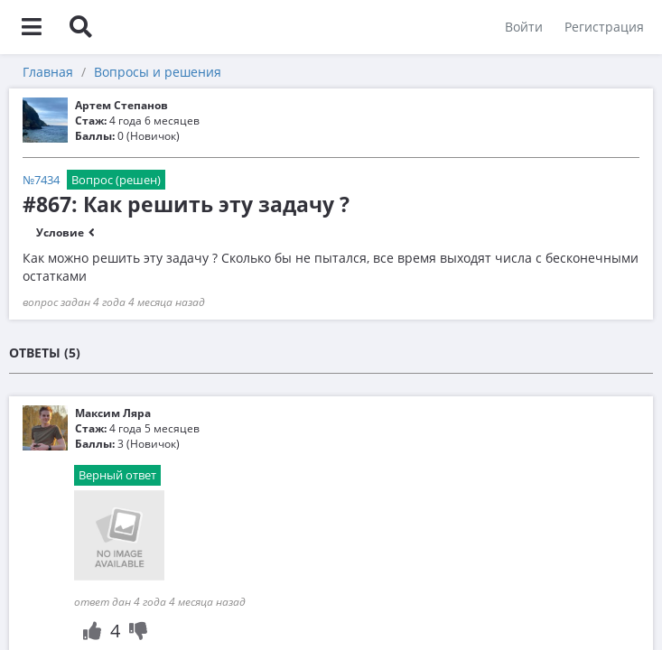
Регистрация (604, 26)
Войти (524, 26)
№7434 (41, 180)
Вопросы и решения (157, 71)
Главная (48, 71)
